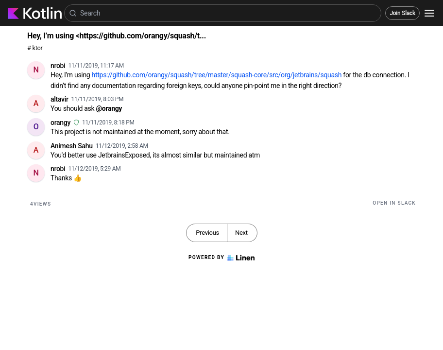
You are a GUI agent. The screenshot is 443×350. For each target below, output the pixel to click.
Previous (207, 232)
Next (241, 232)
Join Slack (402, 13)
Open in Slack (394, 203)
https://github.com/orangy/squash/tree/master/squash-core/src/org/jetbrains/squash (217, 75)
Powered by (221, 258)
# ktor (34, 48)
